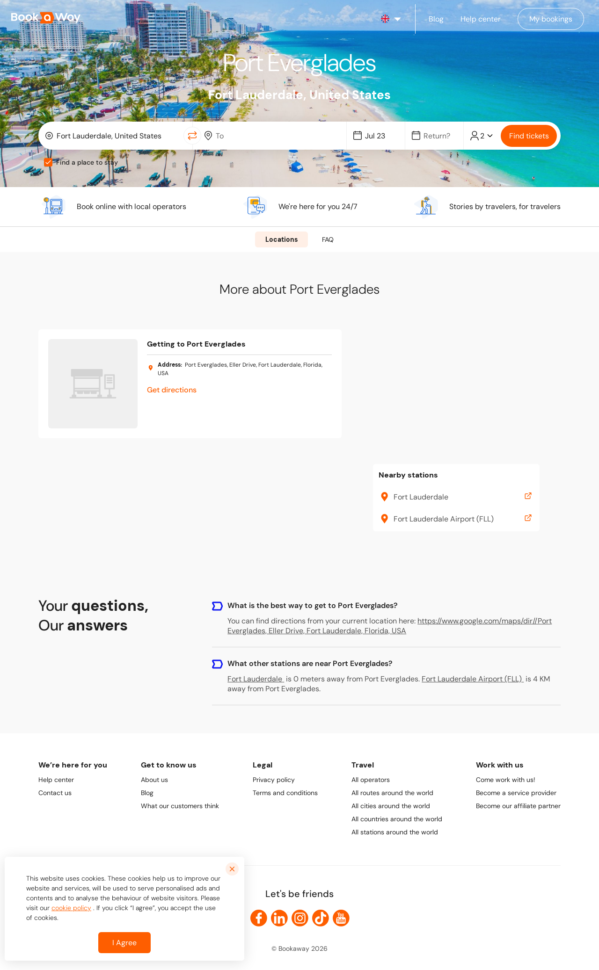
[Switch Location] (192, 136)
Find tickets (529, 136)
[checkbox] (48, 162)
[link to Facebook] (258, 918)
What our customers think (180, 806)
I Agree (124, 943)
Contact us (55, 793)
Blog (147, 793)
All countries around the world (396, 819)
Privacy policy (274, 779)
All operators (370, 779)
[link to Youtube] (341, 918)
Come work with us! (505, 779)
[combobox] (113, 136)
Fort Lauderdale (255, 679)
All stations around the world (394, 832)
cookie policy (71, 908)
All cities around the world (390, 806)
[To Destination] (276, 136)
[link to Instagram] (300, 918)
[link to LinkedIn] (279, 918)
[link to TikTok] (320, 918)
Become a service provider (516, 793)
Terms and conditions (285, 793)
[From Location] (117, 136)
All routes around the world (392, 793)
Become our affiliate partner (518, 806)
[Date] (380, 136)
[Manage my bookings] (551, 19)
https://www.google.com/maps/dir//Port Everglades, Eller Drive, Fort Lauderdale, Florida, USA (389, 626)
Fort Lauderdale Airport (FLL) (473, 679)
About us (154, 779)
